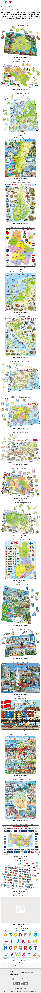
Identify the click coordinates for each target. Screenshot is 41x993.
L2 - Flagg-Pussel (20, 861)
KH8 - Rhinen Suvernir (21, 584)
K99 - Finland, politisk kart (20, 540)
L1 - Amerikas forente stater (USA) (20, 824)
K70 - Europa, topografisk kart (20, 93)
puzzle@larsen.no (29, 972)
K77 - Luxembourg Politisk (20, 227)
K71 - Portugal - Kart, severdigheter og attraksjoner (20, 138)
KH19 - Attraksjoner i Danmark (20, 735)
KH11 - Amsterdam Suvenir (20, 662)
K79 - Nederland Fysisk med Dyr (20, 272)
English (24, 988)
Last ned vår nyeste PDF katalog (20, 978)
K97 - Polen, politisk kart (20, 468)
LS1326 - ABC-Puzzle (20, 928)
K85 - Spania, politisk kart (20, 397)
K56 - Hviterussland (20, 25)
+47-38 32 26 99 (29, 970)
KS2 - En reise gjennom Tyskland (20, 779)
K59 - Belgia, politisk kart (21, 61)
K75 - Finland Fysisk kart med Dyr (21, 182)
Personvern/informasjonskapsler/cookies (28, 991)
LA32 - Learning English (20, 895)
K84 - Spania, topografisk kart (20, 361)
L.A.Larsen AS (12, 970)
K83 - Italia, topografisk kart (20, 316)
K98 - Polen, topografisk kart (20, 503)
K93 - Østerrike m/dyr (20, 432)
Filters (12, 965)
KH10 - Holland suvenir (20, 629)
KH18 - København (20, 698)
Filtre (12, 22)
